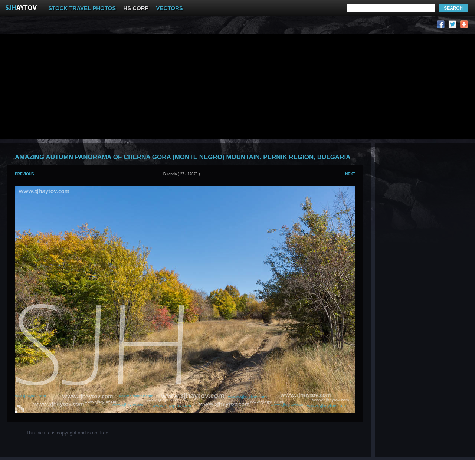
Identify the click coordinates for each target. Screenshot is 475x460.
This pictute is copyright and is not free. (67, 433)
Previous (24, 174)
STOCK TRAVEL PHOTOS (82, 8)
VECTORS (169, 8)
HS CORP (135, 8)
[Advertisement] (144, 26)
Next (350, 174)
